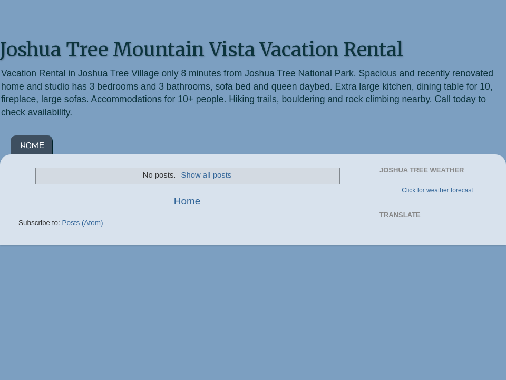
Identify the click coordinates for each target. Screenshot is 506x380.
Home (187, 201)
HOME (32, 145)
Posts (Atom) (82, 223)
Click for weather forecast (437, 190)
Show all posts (206, 175)
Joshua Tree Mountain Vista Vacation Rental (201, 50)
